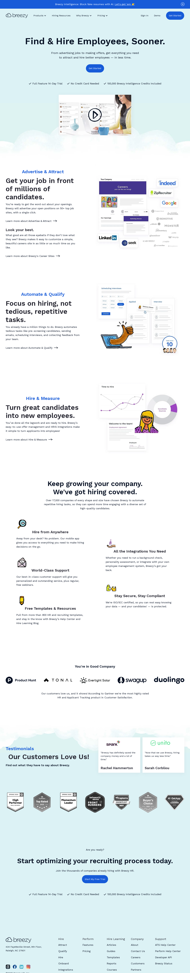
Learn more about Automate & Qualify (29, 347)
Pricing (87, 951)
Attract (62, 944)
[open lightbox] (95, 115)
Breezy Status (163, 963)
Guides (111, 951)
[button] (40, 15)
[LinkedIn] (21, 966)
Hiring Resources (61, 15)
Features (88, 944)
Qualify (62, 951)
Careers (135, 957)
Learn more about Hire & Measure (26, 439)
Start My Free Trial (95, 879)
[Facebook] (14, 966)
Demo (157, 15)
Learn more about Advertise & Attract (28, 220)
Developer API (163, 957)
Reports (111, 963)
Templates (113, 957)
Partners (136, 969)
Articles (111, 944)
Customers (137, 963)
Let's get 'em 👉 (125, 4)
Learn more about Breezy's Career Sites (30, 255)
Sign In (144, 15)
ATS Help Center (165, 944)
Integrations (65, 969)
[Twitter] (8, 966)
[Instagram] (28, 966)
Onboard (63, 963)
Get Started (175, 15)
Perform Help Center (168, 951)
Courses (112, 969)
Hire (60, 957)
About (134, 944)
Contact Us (138, 951)
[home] (18, 15)
